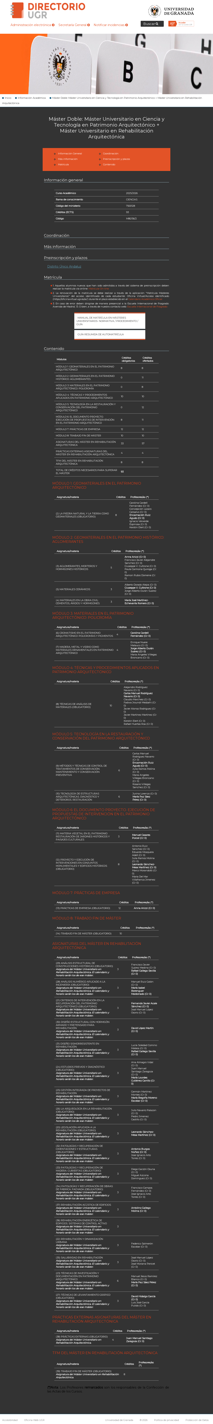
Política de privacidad (166, 1420)
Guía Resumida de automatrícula (101, 334)
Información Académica (32, 97)
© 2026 (143, 1420)
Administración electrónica (33, 25)
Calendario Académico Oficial (145, 299)
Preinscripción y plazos (116, 159)
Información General (70, 153)
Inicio (8, 97)
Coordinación (110, 153)
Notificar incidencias (111, 25)
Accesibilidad (10, 1420)
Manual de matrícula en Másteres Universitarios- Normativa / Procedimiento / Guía (107, 321)
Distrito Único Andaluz (64, 266)
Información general (63, 180)
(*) (147, 497)
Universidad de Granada (171, 10)
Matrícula (63, 164)
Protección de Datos (197, 1420)
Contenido (109, 164)
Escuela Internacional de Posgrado (147, 306)
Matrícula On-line (99, 288)
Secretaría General (74, 25)
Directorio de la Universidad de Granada (48, 10)
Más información (68, 159)
